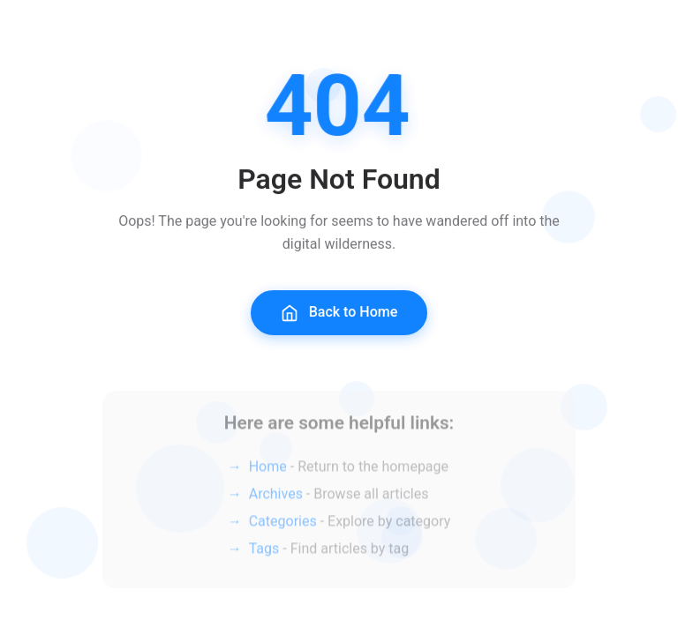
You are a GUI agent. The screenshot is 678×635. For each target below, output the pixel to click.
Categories (283, 526)
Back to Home (339, 314)
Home (268, 471)
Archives (276, 498)
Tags (264, 553)
